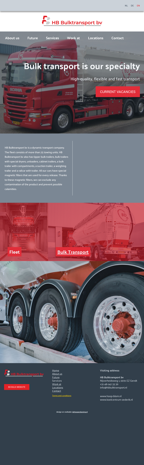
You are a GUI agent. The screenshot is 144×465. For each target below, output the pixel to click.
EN (138, 5)
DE (132, 5)
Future (32, 38)
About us (12, 38)
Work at (73, 38)
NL (126, 5)
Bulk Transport (73, 252)
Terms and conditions (61, 395)
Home (55, 370)
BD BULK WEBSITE (16, 387)
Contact (117, 38)
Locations (95, 38)
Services (52, 38)
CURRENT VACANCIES (118, 91)
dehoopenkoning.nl (80, 411)
